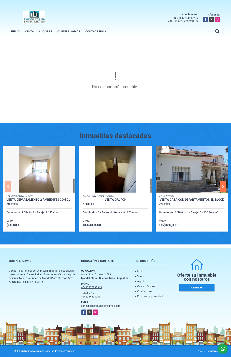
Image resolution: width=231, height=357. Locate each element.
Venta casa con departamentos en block (192, 199)
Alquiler (45, 31)
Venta (29, 31)
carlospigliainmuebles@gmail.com (100, 305)
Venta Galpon (115, 199)
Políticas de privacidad (150, 296)
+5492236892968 (183, 20)
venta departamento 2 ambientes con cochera (39, 199)
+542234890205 (188, 17)
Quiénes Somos (68, 31)
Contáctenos (95, 31)
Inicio (15, 31)
